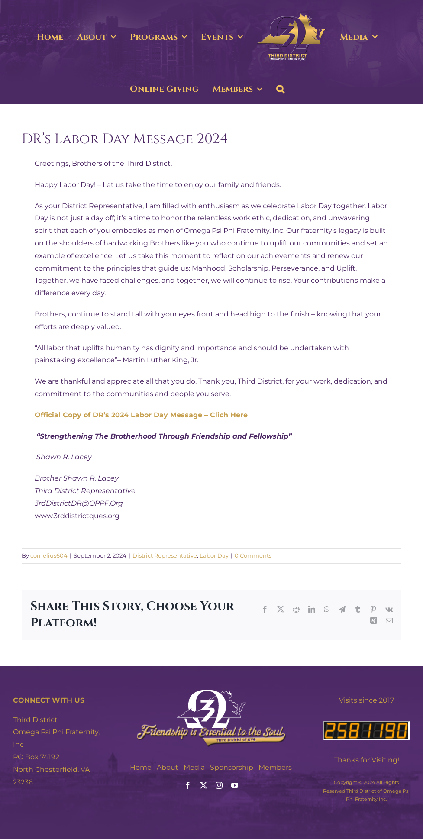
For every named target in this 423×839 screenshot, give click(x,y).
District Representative (164, 555)
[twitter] (203, 785)
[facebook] (187, 785)
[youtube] (234, 785)
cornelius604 (49, 555)
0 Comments (253, 555)
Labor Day (214, 555)
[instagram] (219, 785)
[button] (280, 89)
